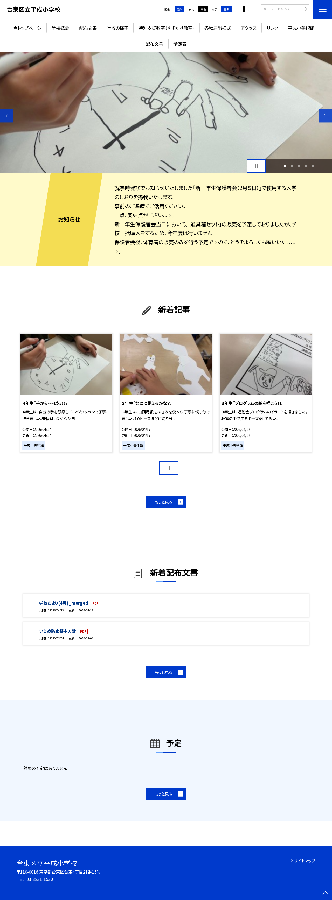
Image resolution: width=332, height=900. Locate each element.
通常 (179, 9)
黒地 (203, 9)
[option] (166, 112)
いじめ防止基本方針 (58, 631)
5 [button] (313, 166)
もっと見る (163, 502)
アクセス (249, 28)
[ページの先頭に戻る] (325, 893)
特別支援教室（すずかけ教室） (167, 28)
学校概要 (60, 28)
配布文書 (88, 28)
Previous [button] (6, 115)
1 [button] (284, 166)
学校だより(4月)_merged (64, 603)
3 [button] (299, 166)
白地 (191, 9)
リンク (272, 28)
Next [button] (325, 115)
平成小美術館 (301, 28)
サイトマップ (304, 860)
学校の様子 (117, 28)
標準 (226, 9)
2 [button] (291, 166)
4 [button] (306, 166)
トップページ (30, 28)
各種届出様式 (217, 28)
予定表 (179, 43)
